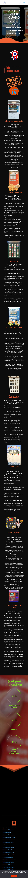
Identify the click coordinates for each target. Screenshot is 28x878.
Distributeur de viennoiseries (9, 834)
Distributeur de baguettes (8, 829)
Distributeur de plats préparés (9, 837)
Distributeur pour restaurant (9, 839)
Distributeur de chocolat (8, 857)
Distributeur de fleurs (7, 864)
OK (12, 876)
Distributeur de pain (7, 832)
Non (16, 876)
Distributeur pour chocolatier (9, 859)
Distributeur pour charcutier (8, 852)
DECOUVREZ (14, 37)
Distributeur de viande (7, 849)
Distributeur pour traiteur (8, 842)
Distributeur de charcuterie (8, 854)
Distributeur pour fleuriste (8, 862)
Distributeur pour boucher (8, 847)
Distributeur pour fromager (8, 867)
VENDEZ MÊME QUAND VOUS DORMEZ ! (14, 17)
